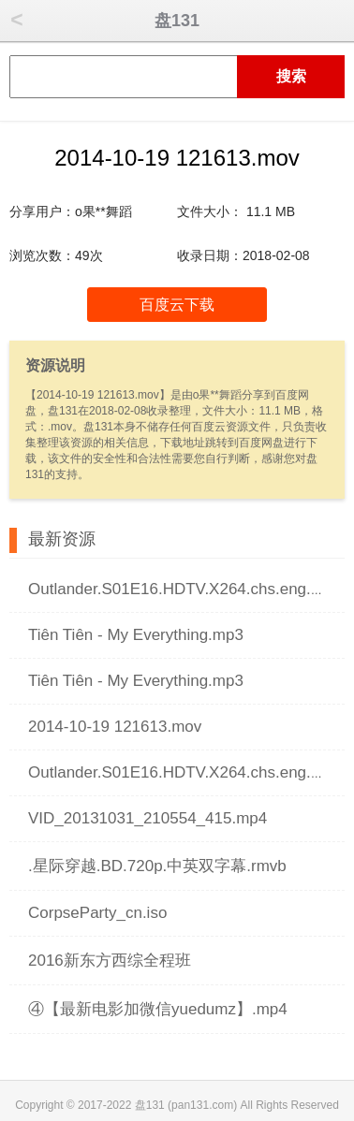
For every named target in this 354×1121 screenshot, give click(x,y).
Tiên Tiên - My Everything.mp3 (135, 635)
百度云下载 (177, 305)
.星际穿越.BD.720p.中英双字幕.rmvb (157, 866)
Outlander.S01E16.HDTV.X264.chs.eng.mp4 (185, 589)
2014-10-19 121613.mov (114, 726)
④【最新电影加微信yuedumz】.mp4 (158, 1009)
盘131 (177, 20)
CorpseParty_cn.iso (97, 913)
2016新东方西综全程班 (109, 960)
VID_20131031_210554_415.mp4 (147, 818)
